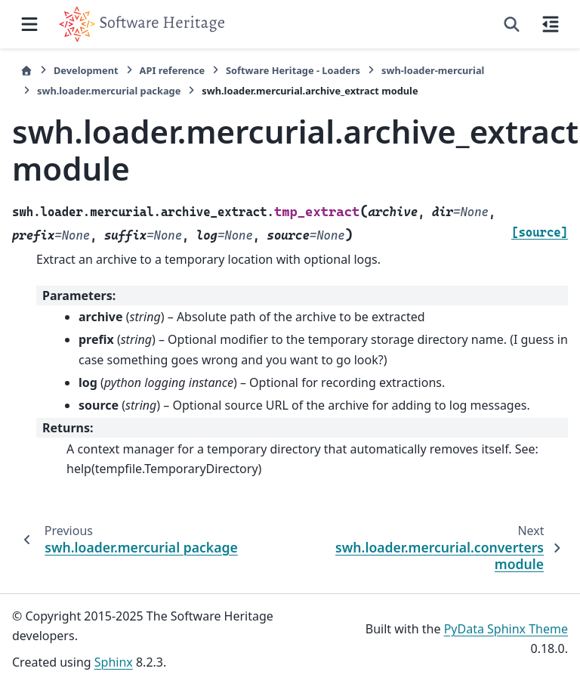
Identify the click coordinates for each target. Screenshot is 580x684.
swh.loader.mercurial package (108, 90)
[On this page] (550, 24)
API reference (172, 70)
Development (86, 70)
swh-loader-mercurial (432, 70)
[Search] (511, 24)
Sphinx (113, 662)
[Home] (26, 71)
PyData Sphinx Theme (506, 629)
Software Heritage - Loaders (293, 70)
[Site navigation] (29, 24)
